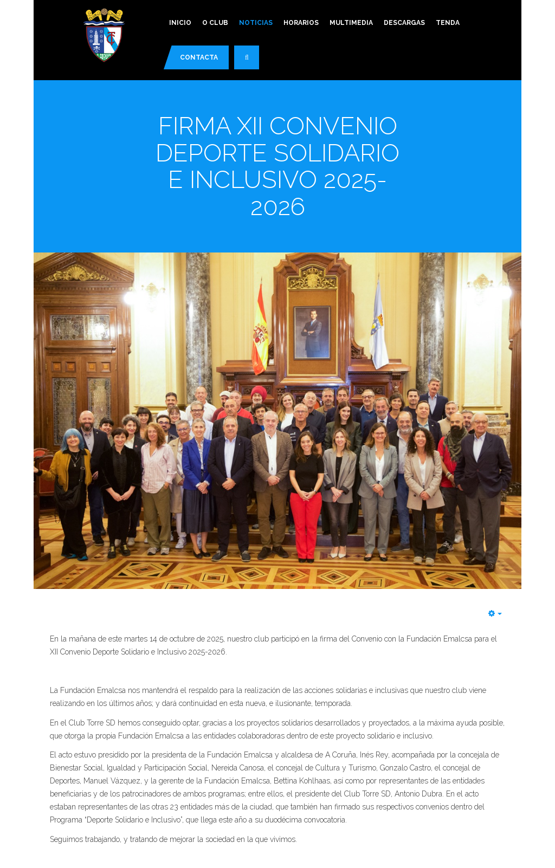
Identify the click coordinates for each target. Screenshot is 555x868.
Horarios (301, 23)
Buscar (252, 61)
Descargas (404, 23)
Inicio (180, 23)
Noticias (256, 23)
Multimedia (351, 23)
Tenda (448, 23)
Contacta (199, 57)
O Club (215, 23)
